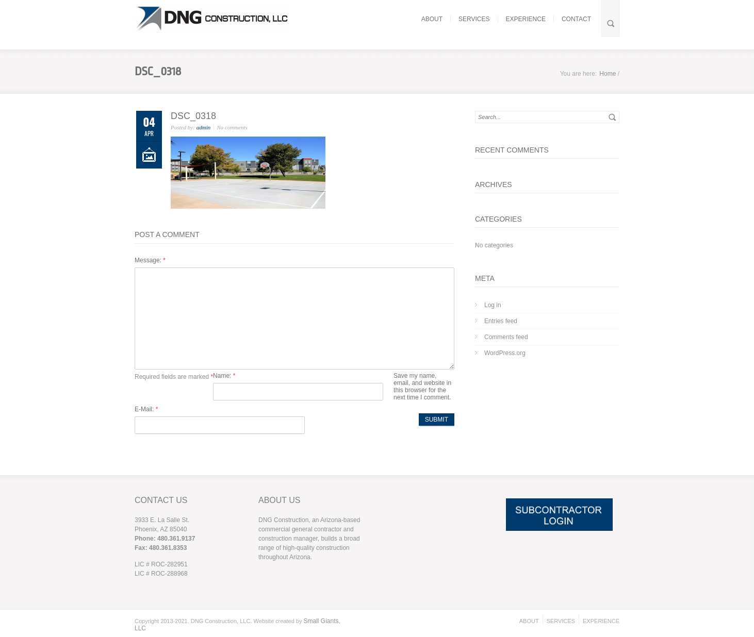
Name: (224, 375)
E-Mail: (146, 409)
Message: (150, 260)
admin (203, 127)
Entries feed (500, 321)
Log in (492, 305)
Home (607, 73)
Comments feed (506, 337)
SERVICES (473, 19)
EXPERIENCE (526, 19)
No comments (232, 127)
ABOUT (431, 19)
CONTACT (576, 19)
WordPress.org (505, 353)
